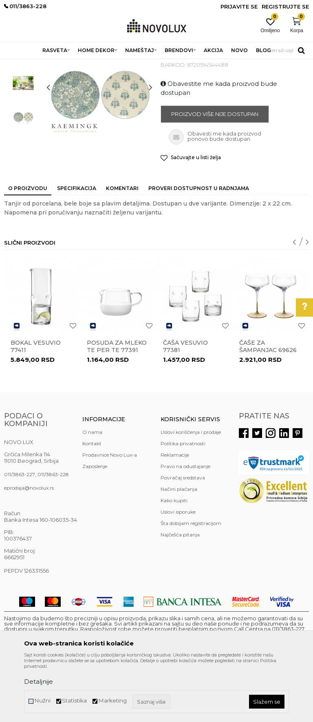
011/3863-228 (53, 533)
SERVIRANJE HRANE (191, 64)
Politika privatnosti (183, 502)
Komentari (122, 247)
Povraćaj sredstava (183, 537)
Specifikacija (76, 247)
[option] (23, 109)
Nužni (42, 701)
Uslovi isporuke (178, 571)
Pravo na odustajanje (185, 525)
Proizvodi (48, 64)
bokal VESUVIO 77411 (36, 405)
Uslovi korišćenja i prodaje (191, 491)
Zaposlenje (94, 525)
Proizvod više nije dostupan (214, 173)
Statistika (74, 701)
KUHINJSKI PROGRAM (133, 64)
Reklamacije (175, 514)
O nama (92, 491)
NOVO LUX (17, 64)
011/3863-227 (19, 533)
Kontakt (91, 502)
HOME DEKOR (83, 64)
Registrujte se (285, 6)
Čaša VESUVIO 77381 (185, 405)
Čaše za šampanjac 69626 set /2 (268, 409)
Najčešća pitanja (180, 594)
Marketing (112, 701)
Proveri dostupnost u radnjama (198, 247)
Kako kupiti (174, 559)
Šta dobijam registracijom (191, 582)
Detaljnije (38, 681)
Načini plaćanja (179, 548)
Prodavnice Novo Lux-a (109, 514)
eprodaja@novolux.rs (29, 547)
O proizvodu (27, 247)
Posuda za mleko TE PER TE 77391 (117, 405)
